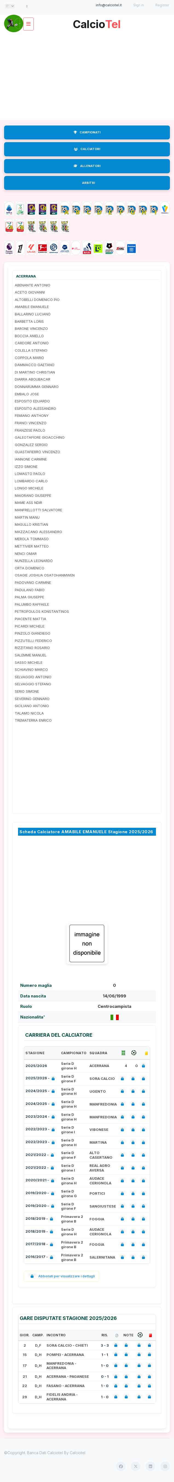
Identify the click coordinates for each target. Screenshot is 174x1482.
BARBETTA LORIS (29, 321)
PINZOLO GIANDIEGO (32, 633)
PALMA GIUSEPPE (29, 597)
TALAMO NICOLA (29, 713)
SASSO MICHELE (28, 662)
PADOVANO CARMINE (33, 582)
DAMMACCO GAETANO (34, 365)
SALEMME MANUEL (31, 655)
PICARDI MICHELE (29, 626)
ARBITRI (88, 183)
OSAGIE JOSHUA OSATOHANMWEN (45, 575)
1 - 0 (105, 1365)
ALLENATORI (87, 166)
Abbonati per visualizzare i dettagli (61, 1276)
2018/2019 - (40, 1219)
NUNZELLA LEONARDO (34, 560)
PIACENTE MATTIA (30, 619)
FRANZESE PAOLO (30, 430)
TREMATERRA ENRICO (33, 720)
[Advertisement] (87, 76)
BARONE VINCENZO (31, 328)
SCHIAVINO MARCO (31, 669)
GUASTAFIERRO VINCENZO (37, 452)
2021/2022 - (40, 1155)
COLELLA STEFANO (31, 350)
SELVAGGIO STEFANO (33, 684)
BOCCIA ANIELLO (29, 336)
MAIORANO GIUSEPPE (33, 495)
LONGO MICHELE (29, 488)
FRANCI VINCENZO (31, 423)
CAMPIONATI (87, 132)
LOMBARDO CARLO (31, 481)
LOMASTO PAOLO (30, 473)
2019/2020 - (40, 1193)
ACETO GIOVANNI (30, 292)
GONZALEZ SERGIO (31, 445)
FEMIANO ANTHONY (32, 415)
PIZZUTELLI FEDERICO (33, 640)
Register (162, 5)
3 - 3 (105, 1345)
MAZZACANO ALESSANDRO (38, 532)
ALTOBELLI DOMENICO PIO (37, 299)
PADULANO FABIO (30, 590)
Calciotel (77, 1452)
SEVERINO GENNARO (32, 699)
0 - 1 (105, 1376)
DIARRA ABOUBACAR (32, 379)
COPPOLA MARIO (29, 357)
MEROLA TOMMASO (32, 539)
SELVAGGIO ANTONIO (33, 677)
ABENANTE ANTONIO (32, 285)
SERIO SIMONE (27, 691)
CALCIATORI (87, 149)
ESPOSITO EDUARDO (32, 401)
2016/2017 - (40, 1257)
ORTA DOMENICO (29, 568)
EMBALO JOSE (27, 394)
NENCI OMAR (26, 553)
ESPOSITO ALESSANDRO (35, 408)
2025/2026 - (41, 1078)
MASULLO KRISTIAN (31, 524)
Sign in (138, 5)
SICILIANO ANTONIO (32, 706)
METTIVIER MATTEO (32, 546)
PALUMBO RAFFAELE (32, 604)
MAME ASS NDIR (28, 502)
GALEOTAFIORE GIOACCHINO (40, 437)
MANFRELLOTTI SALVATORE (38, 510)
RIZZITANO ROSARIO (32, 648)
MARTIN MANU (27, 517)
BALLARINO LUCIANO (33, 314)
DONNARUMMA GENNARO (37, 386)
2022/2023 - (41, 1130)
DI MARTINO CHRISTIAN (35, 372)
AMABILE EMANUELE (32, 306)
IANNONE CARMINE (31, 459)
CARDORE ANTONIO (32, 343)
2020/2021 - (40, 1181)
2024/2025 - (41, 1091)
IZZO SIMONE (26, 466)
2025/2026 (36, 1065)
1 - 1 (105, 1354)
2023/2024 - (41, 1117)
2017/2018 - (40, 1244)
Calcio (96, 22)
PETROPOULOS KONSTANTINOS (42, 611)
